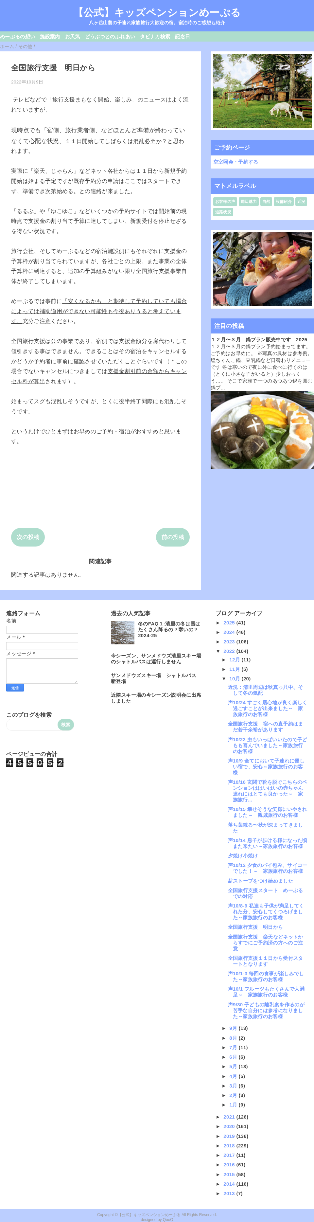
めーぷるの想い (17, 36)
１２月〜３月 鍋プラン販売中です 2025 (259, 339)
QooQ (168, 1219)
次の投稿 (28, 537)
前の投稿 (173, 537)
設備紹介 (284, 201)
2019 (229, 1136)
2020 (229, 1126)
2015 (229, 1174)
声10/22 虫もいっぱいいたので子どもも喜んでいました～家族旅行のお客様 (267, 745)
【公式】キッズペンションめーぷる (157, 12)
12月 (235, 659)
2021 (229, 1117)
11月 (235, 669)
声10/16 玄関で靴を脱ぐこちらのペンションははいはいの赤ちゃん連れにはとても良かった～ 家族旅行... (267, 790)
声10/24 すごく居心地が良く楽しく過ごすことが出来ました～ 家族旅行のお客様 (267, 708)
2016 (229, 1164)
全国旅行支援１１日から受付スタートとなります (265, 961)
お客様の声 (225, 201)
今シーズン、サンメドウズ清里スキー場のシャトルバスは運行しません (156, 658)
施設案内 (50, 36)
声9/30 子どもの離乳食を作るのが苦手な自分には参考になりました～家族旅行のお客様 (266, 1010)
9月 (234, 1028)
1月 (234, 1104)
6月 (234, 1057)
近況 (301, 201)
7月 (234, 1047)
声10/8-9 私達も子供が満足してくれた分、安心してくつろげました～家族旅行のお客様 (266, 911)
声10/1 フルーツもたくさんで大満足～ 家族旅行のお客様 (266, 991)
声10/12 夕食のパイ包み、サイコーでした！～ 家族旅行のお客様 (267, 868)
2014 (229, 1184)
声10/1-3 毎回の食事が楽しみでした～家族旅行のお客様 (266, 976)
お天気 (72, 36)
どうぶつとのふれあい (110, 36)
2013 (229, 1193)
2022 (229, 651)
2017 (229, 1155)
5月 (234, 1066)
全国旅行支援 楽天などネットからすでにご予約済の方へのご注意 (265, 942)
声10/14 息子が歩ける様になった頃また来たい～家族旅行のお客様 (267, 843)
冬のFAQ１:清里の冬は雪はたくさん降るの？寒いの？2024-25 (169, 629)
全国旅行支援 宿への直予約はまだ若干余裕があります (265, 726)
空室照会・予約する (235, 162)
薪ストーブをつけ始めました (260, 881)
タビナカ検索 (155, 36)
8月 (234, 1038)
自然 (266, 201)
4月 (234, 1076)
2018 (229, 1145)
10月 (235, 678)
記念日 (182, 36)
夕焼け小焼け (243, 855)
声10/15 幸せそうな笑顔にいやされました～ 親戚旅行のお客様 (267, 812)
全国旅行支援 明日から (255, 927)
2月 (234, 1095)
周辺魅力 (249, 201)
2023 (229, 641)
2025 (229, 622)
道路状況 (223, 212)
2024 (229, 632)
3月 (234, 1085)
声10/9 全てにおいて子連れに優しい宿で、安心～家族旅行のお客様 (266, 766)
